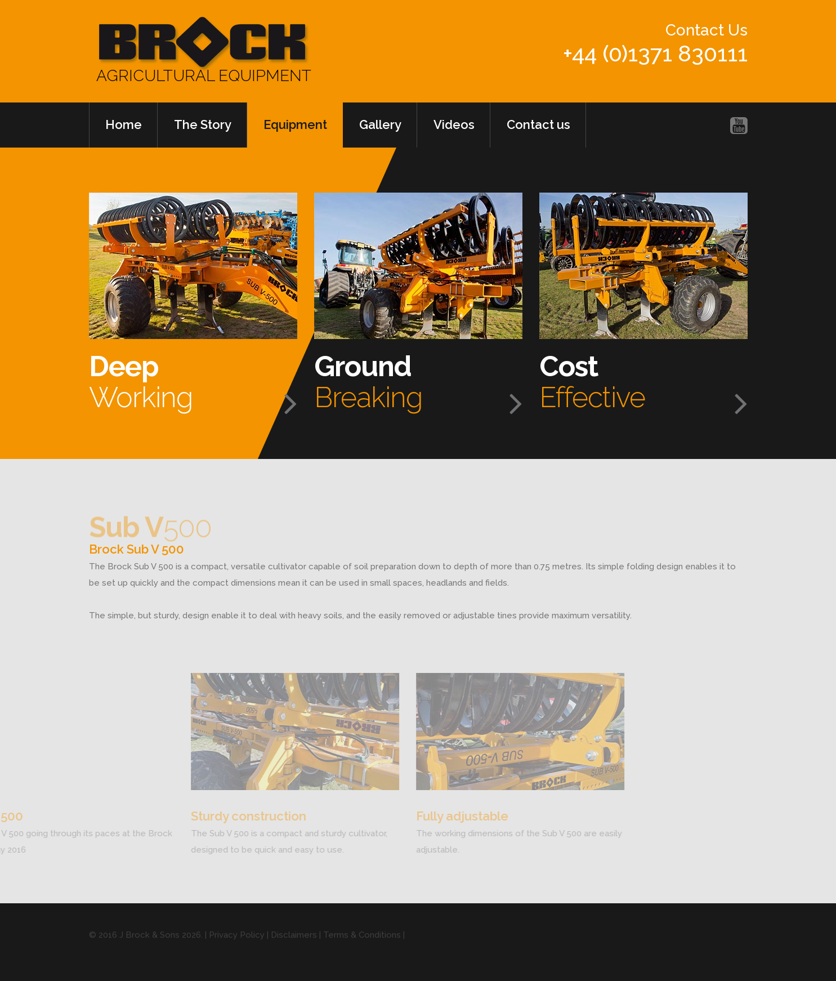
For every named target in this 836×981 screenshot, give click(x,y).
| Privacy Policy (235, 940)
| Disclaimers (291, 940)
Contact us (538, 124)
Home (123, 124)
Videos (454, 124)
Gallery (380, 124)
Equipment (295, 124)
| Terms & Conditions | (361, 940)
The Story (202, 124)
